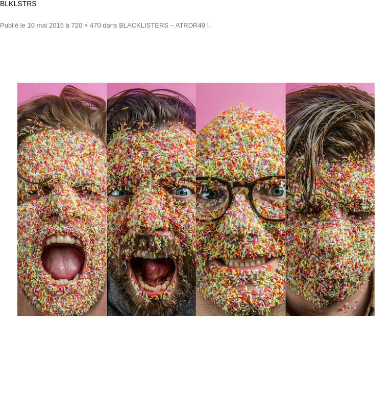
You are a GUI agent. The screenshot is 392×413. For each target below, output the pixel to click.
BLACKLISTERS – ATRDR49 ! (164, 25)
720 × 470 (86, 25)
